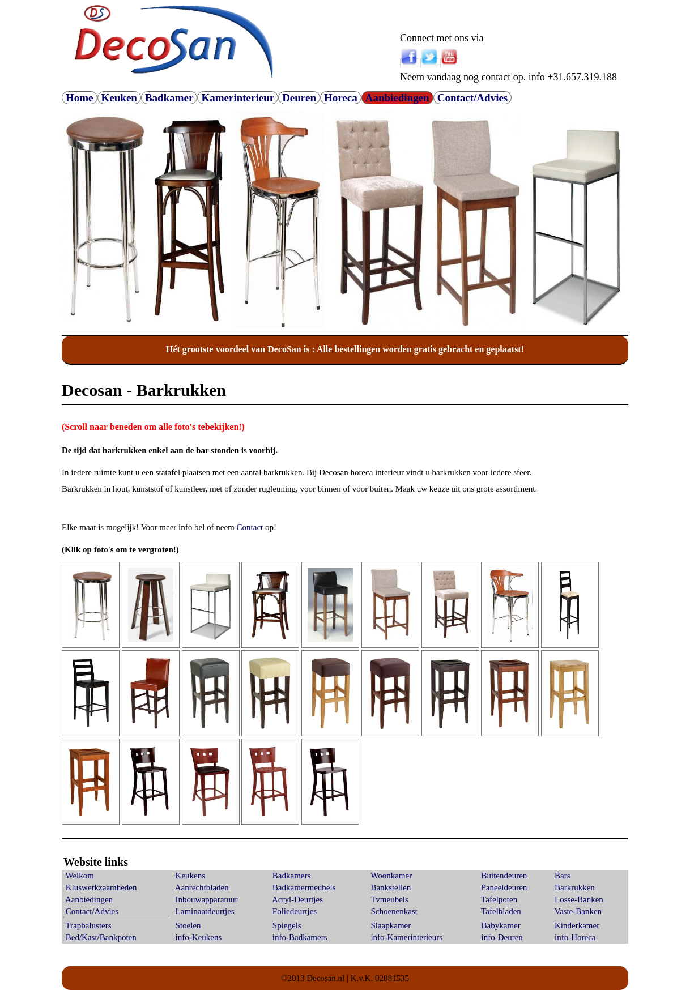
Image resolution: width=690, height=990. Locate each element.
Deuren (299, 98)
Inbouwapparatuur (207, 899)
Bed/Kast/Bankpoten (101, 937)
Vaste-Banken (578, 911)
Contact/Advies (472, 98)
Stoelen (188, 925)
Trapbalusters (88, 925)
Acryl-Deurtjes (297, 899)
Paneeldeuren (504, 887)
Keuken (119, 98)
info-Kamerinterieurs (406, 937)
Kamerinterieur (237, 98)
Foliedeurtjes (294, 911)
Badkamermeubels (304, 887)
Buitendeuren (504, 875)
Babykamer (501, 925)
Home (79, 98)
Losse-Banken (579, 899)
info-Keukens (199, 937)
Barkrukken (575, 887)
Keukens (191, 875)
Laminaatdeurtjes (205, 911)
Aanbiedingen (397, 98)
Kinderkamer (577, 925)
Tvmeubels (389, 899)
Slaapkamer (390, 925)
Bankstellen (390, 887)
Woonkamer (391, 875)
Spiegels (286, 925)
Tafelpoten (499, 899)
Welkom (79, 875)
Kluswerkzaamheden (101, 887)
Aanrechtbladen (202, 887)
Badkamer (169, 98)
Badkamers (291, 875)
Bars (562, 875)
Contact (250, 527)
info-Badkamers (299, 937)
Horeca (340, 98)
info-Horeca (575, 937)
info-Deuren (502, 937)
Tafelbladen (501, 911)
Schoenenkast (393, 911)
